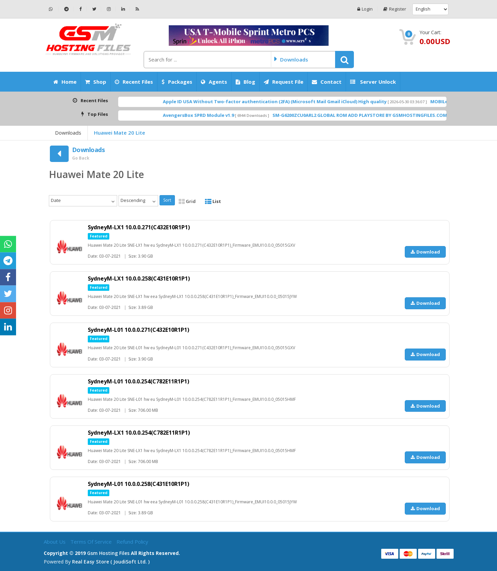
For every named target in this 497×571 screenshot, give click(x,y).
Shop (95, 81)
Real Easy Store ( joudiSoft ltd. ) (111, 561)
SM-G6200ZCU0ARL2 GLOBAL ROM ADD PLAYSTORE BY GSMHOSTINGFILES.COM (379, 115)
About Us (55, 541)
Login (365, 9)
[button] (344, 59)
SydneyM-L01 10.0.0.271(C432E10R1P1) (139, 330)
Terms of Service (91, 541)
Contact (327, 81)
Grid (187, 201)
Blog (245, 81)
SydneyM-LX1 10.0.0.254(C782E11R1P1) (139, 432)
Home (65, 81)
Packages (177, 81)
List (213, 201)
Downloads (68, 132)
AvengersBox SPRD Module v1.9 (217, 115)
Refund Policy (132, 541)
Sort (167, 200)
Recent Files (134, 81)
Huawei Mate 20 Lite (119, 132)
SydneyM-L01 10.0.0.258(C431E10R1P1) (139, 484)
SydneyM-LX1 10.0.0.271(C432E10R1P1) (139, 227)
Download (425, 252)
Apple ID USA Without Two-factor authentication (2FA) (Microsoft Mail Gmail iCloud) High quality (294, 101)
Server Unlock (373, 81)
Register (394, 9)
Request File (283, 81)
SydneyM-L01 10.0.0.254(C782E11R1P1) (139, 381)
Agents (214, 81)
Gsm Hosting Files (108, 553)
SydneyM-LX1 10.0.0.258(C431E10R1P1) (139, 278)
